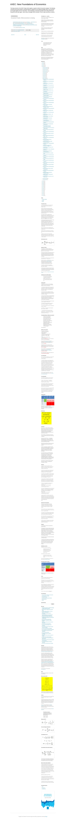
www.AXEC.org (43, 669)
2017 (43, 187)
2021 (43, 182)
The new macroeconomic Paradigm (47, 628)
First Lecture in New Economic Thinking (47, 643)
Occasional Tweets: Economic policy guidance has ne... (48, 93)
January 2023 (45, 179)
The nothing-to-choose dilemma (46, 623)
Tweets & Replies (44, 199)
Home (25, 34)
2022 (43, 181)
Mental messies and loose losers (46, 619)
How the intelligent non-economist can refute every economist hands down (47, 615)
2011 (43, 194)
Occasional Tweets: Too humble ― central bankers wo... (47, 120)
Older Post (37, 34)
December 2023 (45, 67)
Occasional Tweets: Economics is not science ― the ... (48, 89)
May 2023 (44, 75)
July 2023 (44, 73)
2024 (43, 65)
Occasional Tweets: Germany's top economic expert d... (47, 95)
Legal (43, 600)
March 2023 (44, 78)
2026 (43, 62)
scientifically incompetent (48, 341)
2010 (43, 195)
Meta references (44, 599)
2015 (43, 189)
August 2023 (45, 72)
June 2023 (44, 74)
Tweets (43, 200)
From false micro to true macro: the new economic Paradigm (47, 627)
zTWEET (19, 31)
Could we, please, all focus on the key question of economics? (47, 611)
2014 (43, 190)
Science (16, 31)
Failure (14, 31)
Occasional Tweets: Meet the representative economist (47, 126)
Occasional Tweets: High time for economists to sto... (47, 151)
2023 (43, 66)
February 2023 (45, 178)
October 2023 (45, 69)
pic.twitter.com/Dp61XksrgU (17, 25)
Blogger (46, 816)
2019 (43, 184)
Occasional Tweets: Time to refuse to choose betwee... (48, 116)
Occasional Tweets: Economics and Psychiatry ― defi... (48, 106)
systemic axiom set (47, 559)
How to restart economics (45, 632)
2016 (43, 188)
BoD (42, 786)
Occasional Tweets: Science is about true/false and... (48, 169)
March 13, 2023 (22, 27)
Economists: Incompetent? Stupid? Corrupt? (46, 651)
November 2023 (45, 68)
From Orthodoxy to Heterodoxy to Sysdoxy (48, 629)
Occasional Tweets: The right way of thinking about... (48, 174)
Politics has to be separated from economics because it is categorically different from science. (47, 662)
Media (43, 201)
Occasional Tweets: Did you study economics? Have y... (47, 141)
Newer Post (12, 34)
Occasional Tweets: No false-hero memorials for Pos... (47, 97)
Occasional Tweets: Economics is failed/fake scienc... (47, 172)
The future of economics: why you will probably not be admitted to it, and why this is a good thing (48, 617)
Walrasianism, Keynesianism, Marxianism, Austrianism (46, 350)
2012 (43, 193)
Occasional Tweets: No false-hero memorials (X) (47, 118)
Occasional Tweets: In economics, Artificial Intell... (47, 105)
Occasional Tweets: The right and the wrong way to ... (48, 124)
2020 (43, 183)
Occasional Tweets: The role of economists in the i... (47, 139)
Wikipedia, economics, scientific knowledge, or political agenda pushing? (48, 608)
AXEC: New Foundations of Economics (28, 4)
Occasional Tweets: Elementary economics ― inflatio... (47, 145)
